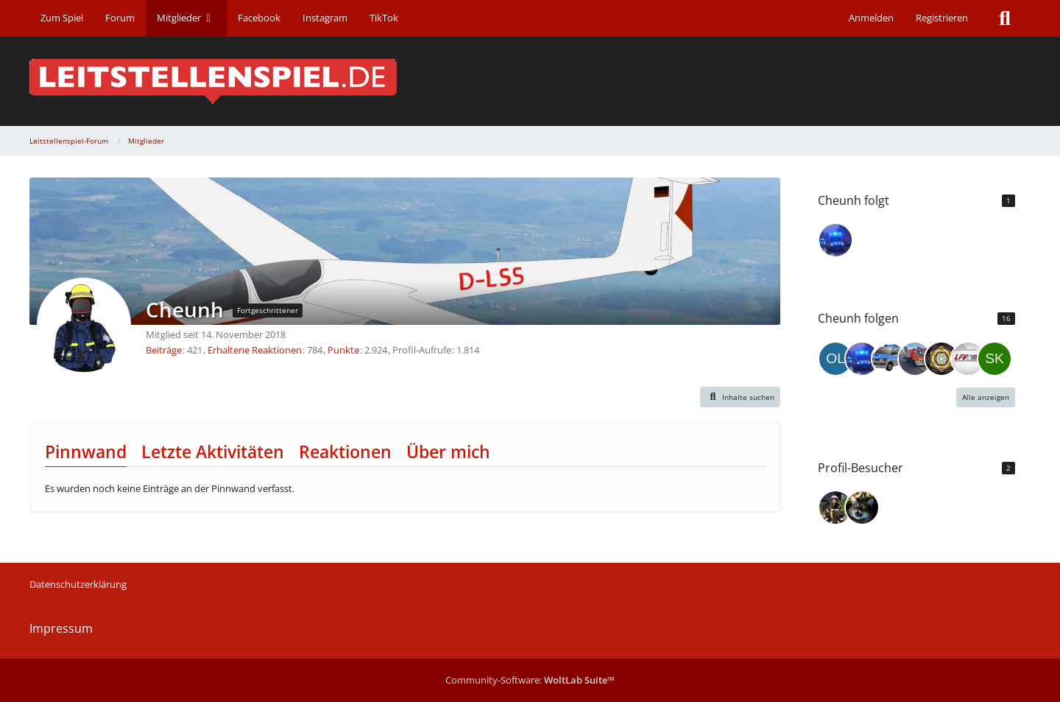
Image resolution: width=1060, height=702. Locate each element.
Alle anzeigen (985, 397)
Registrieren (942, 17)
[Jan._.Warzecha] (915, 358)
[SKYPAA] (941, 358)
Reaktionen (345, 451)
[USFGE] (888, 358)
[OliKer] (835, 358)
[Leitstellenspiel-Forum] (530, 81)
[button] (740, 397)
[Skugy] (994, 358)
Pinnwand (86, 451)
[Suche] (1005, 18)
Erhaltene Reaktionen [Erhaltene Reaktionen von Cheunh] (255, 350)
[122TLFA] (835, 240)
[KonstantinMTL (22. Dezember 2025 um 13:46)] (835, 507)
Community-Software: (530, 680)
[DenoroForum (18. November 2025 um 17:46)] (862, 507)
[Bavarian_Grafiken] (968, 358)
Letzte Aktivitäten (212, 451)
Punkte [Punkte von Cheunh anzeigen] (343, 350)
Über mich (448, 451)
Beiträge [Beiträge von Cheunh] (164, 350)
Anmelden (871, 17)
